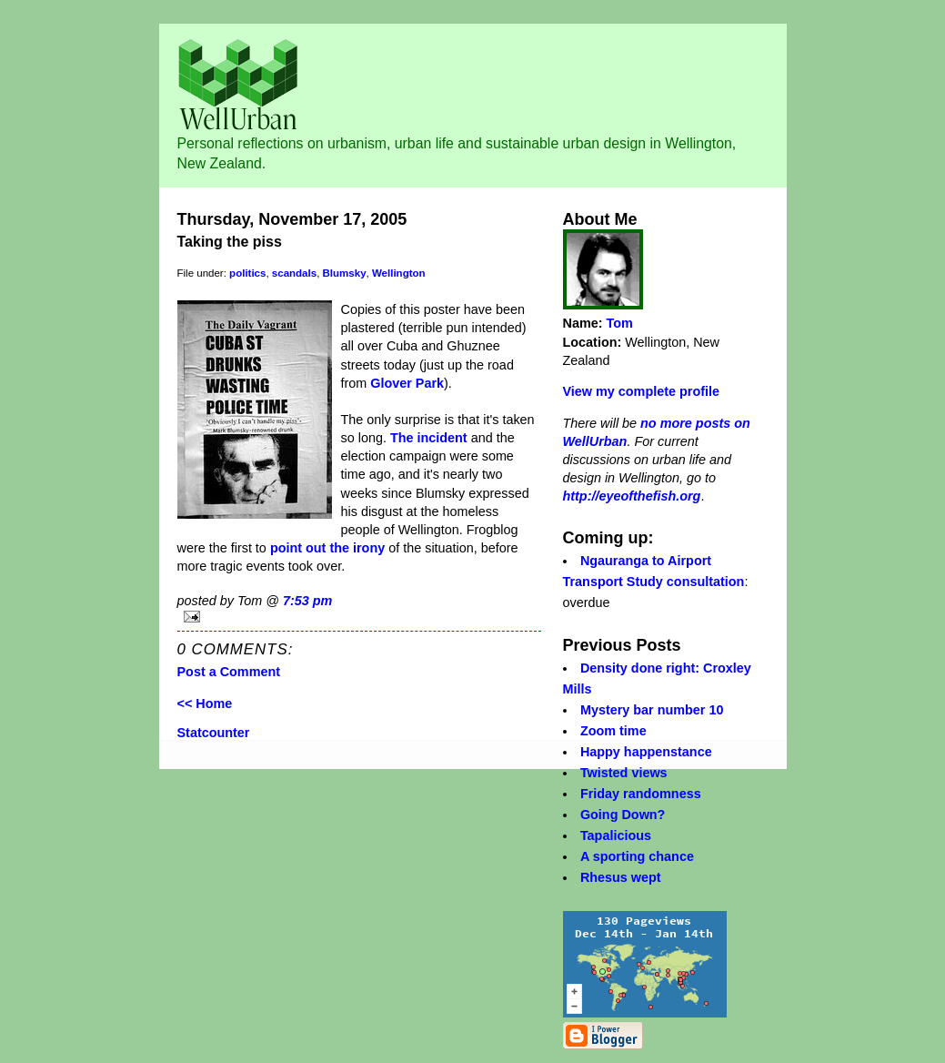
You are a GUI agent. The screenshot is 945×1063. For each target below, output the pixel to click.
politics (247, 273)
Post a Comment (229, 671)
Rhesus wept (620, 877)
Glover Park (407, 383)
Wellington (399, 273)
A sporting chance (637, 856)
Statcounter (213, 732)
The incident (428, 437)
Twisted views (624, 772)
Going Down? (623, 814)
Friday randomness (640, 793)
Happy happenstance (646, 751)
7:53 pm (307, 600)
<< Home (205, 703)
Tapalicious (615, 835)
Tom (620, 323)
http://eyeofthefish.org (632, 496)
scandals (294, 273)
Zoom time (613, 731)
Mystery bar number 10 (652, 710)
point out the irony (327, 548)
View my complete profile (641, 391)
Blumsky (345, 273)
